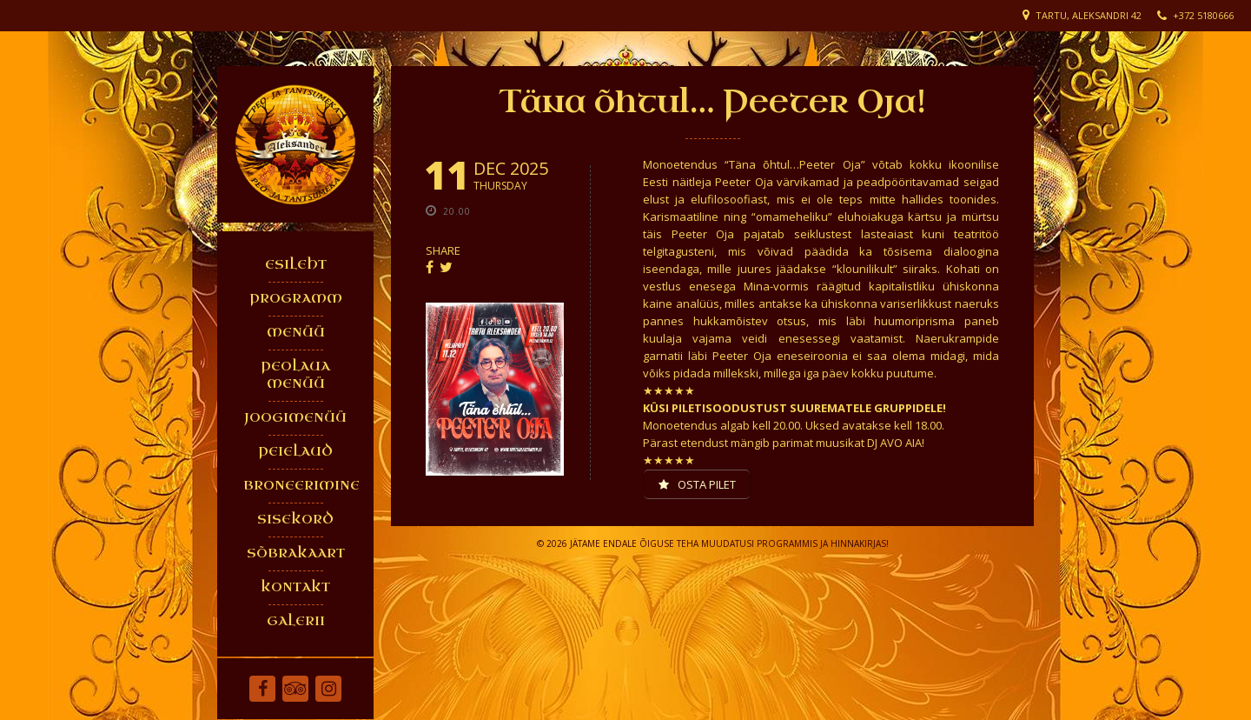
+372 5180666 (1203, 15)
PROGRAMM (295, 298)
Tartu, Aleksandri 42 (1089, 15)
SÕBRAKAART (296, 553)
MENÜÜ (296, 332)
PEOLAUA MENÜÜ (295, 375)
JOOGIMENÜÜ (295, 418)
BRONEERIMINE (299, 485)
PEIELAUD (295, 451)
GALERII (296, 621)
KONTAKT (295, 587)
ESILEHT (296, 265)
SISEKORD (295, 519)
